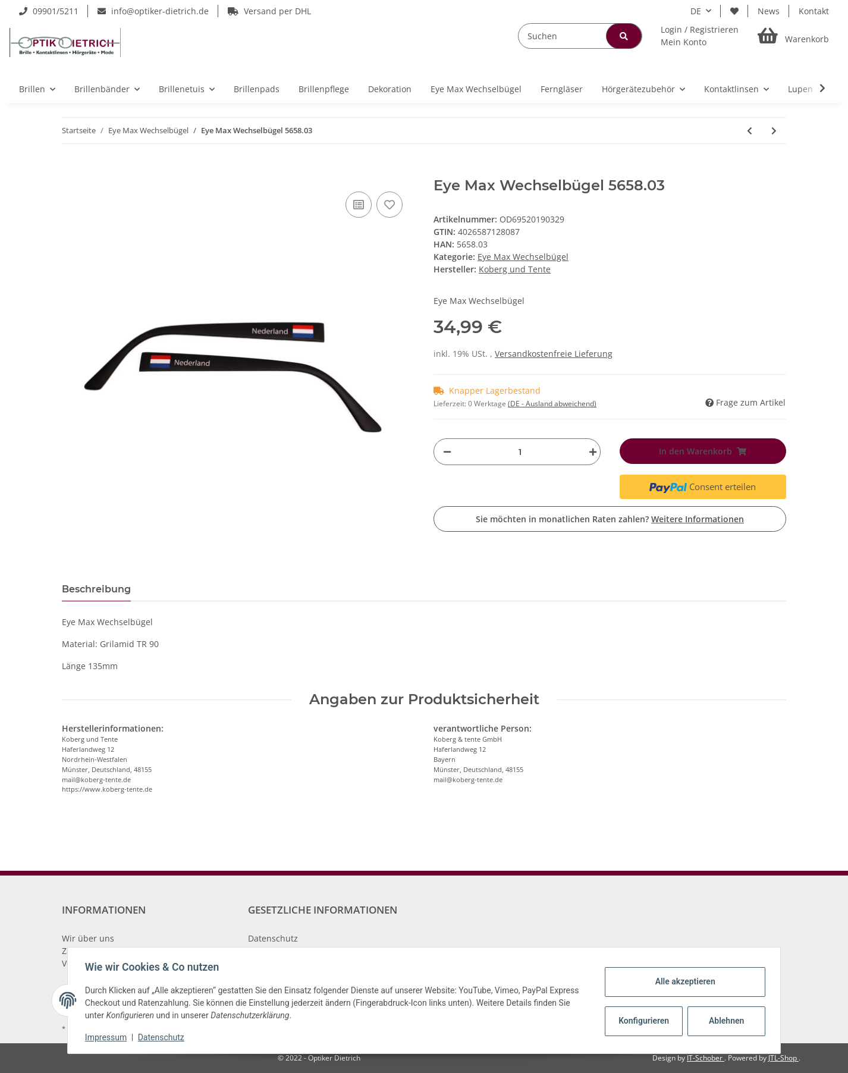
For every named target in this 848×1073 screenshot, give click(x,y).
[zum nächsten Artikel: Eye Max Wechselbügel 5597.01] (774, 130)
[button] (699, 35)
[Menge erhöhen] (590, 452)
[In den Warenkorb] (71, 170)
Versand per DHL (269, 11)
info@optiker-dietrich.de (153, 11)
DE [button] (695, 11)
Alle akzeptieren (683, 981)
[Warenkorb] (793, 35)
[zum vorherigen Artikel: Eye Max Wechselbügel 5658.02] (749, 130)
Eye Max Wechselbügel (523, 256)
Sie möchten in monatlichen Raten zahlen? (610, 519)
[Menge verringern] (447, 452)
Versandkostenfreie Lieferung (554, 353)
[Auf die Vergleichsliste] (359, 205)
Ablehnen (724, 1020)
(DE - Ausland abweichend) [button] (552, 404)
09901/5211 (48, 11)
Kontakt (814, 11)
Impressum (107, 1037)
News (769, 11)
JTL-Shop (783, 1058)
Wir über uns (88, 938)
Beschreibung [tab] (96, 589)
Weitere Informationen (697, 519)
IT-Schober (705, 1058)
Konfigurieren (643, 1020)
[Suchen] (580, 36)
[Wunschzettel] (734, 11)
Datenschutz (273, 938)
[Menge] (520, 452)
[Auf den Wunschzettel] (389, 205)
